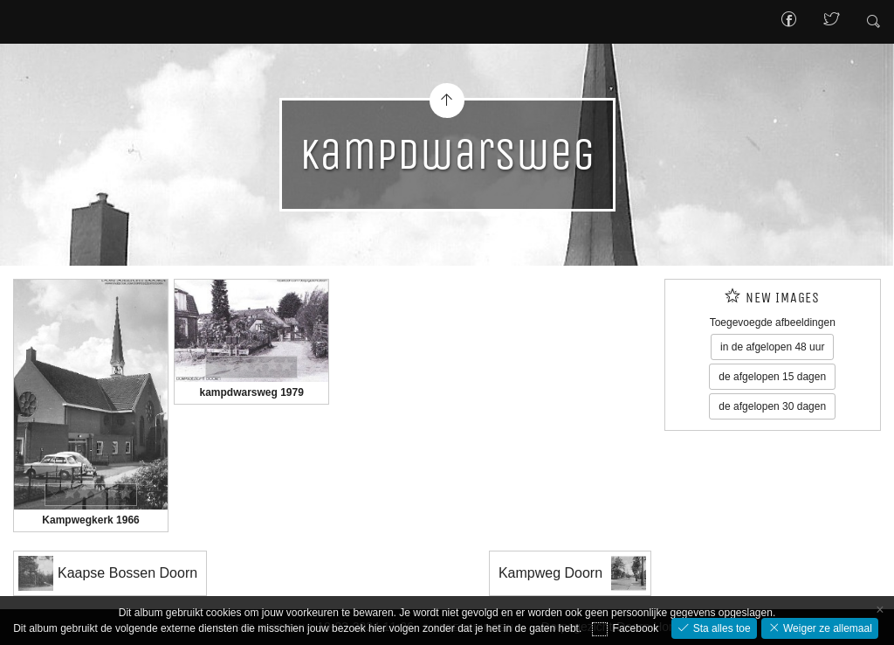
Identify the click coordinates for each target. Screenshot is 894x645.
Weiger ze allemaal (826, 628)
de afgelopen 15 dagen (772, 377)
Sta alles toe (720, 628)
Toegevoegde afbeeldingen (773, 322)
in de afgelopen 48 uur (772, 347)
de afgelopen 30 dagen (772, 406)
